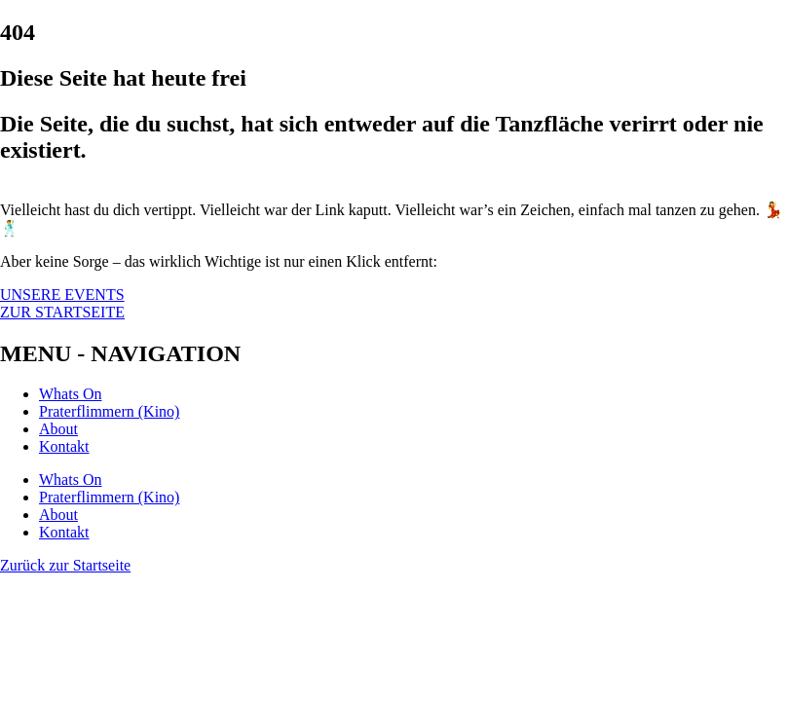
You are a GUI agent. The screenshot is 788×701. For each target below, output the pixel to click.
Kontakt (64, 446)
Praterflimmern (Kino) (109, 411)
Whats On (70, 394)
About (58, 429)
